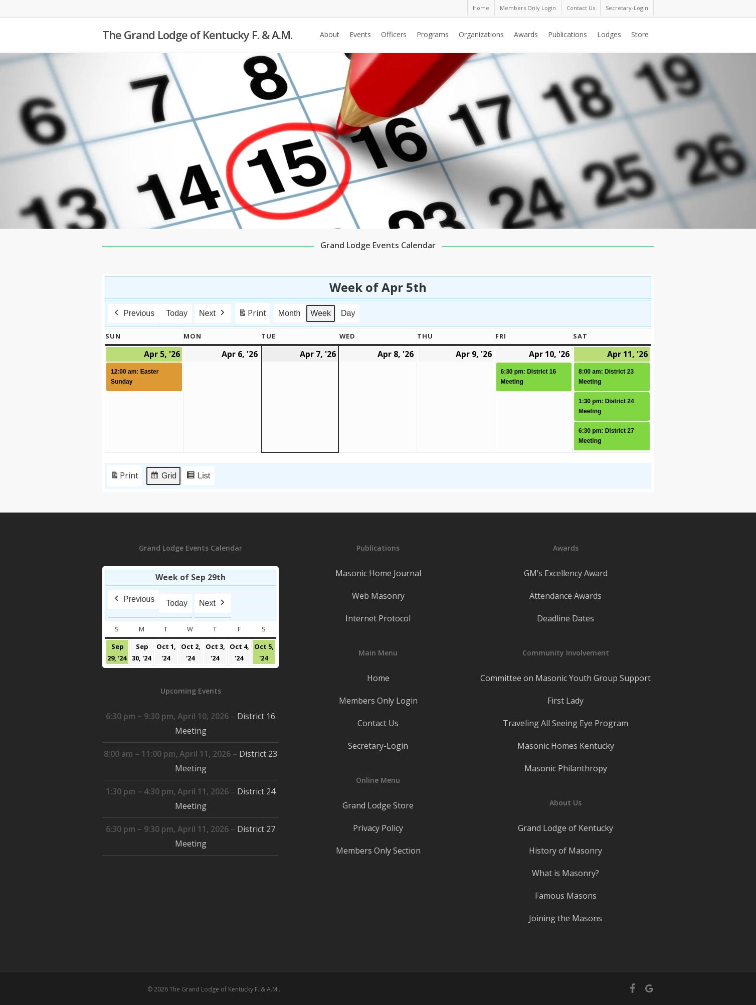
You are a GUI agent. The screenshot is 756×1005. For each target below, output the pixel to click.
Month (289, 313)
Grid (163, 477)
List (198, 477)
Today (176, 313)
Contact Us (378, 723)
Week (321, 313)
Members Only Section (378, 850)
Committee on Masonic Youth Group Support (565, 678)
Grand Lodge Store (378, 805)
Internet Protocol (378, 618)
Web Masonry (378, 595)
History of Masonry (565, 850)
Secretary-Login (378, 745)
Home (378, 678)
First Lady (565, 700)
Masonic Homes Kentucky (565, 745)
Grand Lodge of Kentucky (565, 827)
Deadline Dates (565, 618)
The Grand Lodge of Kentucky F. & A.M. (197, 35)
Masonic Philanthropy (565, 768)
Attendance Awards (565, 595)
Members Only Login (378, 700)
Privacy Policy (378, 827)
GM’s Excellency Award (566, 573)
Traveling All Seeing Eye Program (565, 723)
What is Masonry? (565, 873)
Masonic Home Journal (378, 573)
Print (252, 315)
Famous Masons (566, 895)
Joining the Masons (565, 918)
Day (348, 313)
